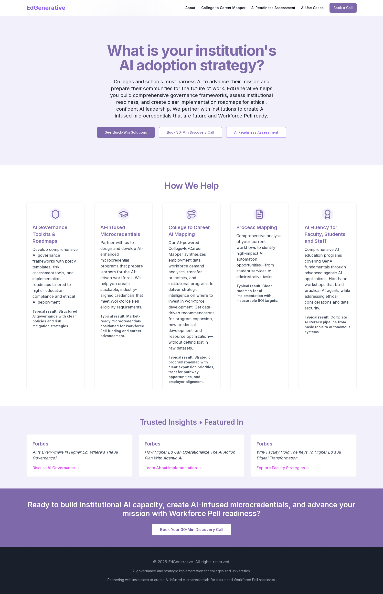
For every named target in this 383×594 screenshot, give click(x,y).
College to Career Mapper (223, 8)
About (190, 8)
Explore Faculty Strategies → (283, 467)
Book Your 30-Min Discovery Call (191, 529)
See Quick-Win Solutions (126, 132)
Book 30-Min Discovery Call (190, 132)
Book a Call (343, 8)
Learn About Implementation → (173, 467)
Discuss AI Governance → (56, 467)
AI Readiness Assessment (273, 8)
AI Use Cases (312, 8)
